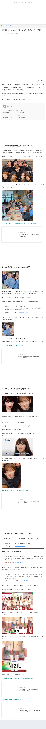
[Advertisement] (23, 15)
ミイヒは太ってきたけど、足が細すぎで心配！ (15, 117)
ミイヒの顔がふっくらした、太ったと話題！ (14, 112)
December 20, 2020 (24, 313)
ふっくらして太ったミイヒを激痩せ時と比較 (14, 115)
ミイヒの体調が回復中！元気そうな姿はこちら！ (15, 110)
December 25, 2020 (20, 549)
